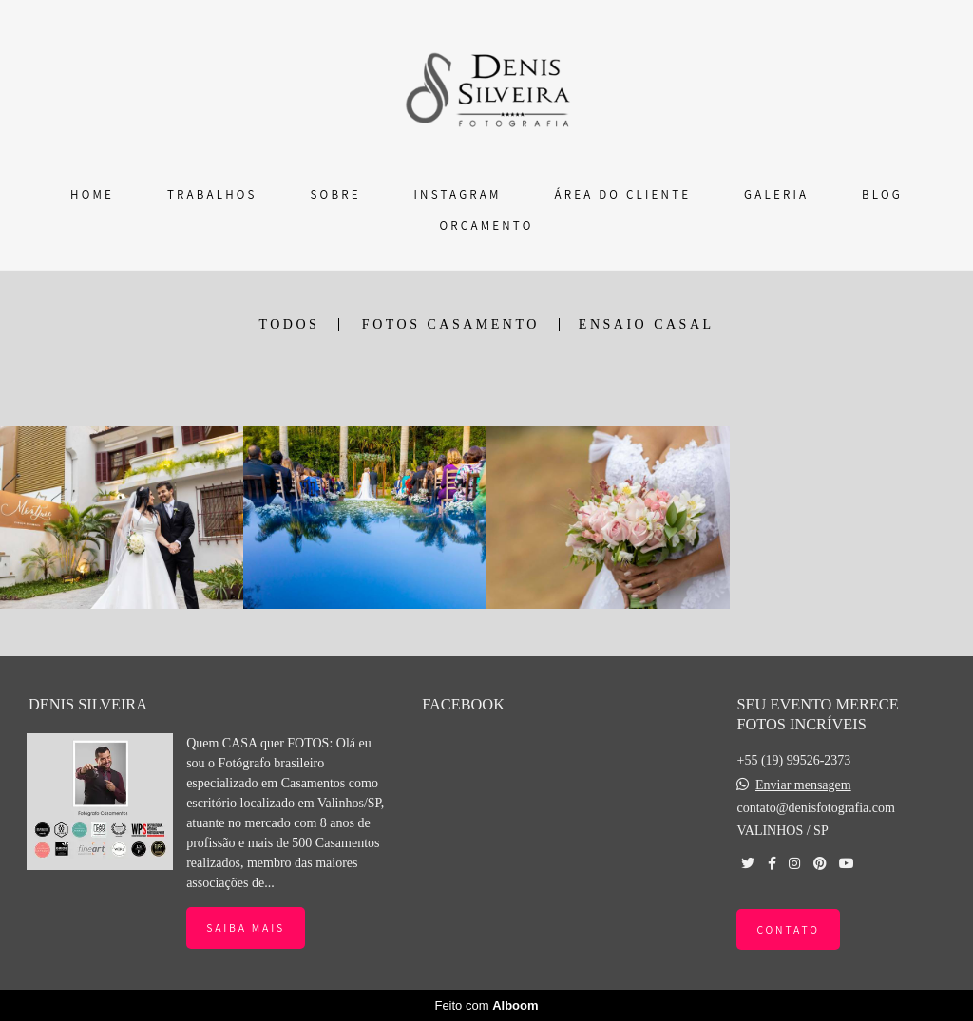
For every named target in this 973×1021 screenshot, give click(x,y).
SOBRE (336, 194)
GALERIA (776, 194)
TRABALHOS (212, 194)
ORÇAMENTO (487, 225)
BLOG (882, 194)
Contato (787, 929)
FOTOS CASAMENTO (451, 324)
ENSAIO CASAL (647, 324)
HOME (92, 194)
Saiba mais (245, 927)
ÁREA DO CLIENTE (622, 194)
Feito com (486, 1005)
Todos (288, 324)
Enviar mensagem (803, 785)
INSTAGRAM (458, 194)
